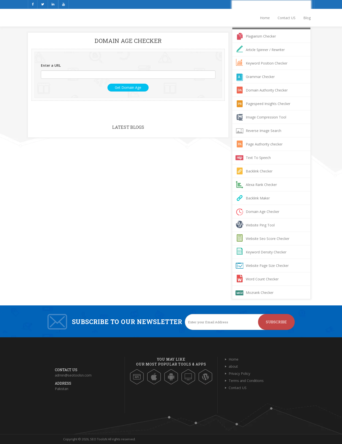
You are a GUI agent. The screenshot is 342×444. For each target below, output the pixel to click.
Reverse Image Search (263, 130)
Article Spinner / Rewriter (265, 49)
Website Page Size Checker (267, 265)
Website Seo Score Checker (267, 238)
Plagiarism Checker (261, 36)
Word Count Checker (262, 279)
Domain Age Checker (262, 211)
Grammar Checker (260, 76)
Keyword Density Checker (266, 252)
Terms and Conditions (246, 380)
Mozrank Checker (259, 292)
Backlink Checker (259, 171)
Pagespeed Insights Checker (268, 103)
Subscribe (276, 321)
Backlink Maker (258, 198)
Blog (307, 17)
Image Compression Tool (266, 117)
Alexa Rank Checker (261, 184)
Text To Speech (258, 157)
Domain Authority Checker (267, 90)
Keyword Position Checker (266, 63)
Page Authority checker (264, 144)
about (233, 366)
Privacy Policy (239, 373)
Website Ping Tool (260, 225)
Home (265, 17)
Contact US (286, 17)
